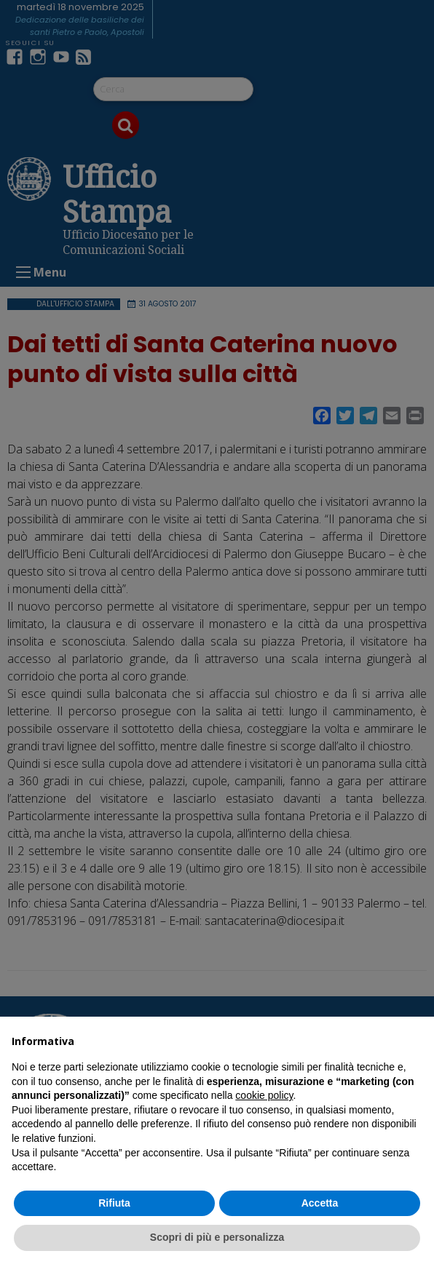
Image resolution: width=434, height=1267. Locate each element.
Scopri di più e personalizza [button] (217, 1237)
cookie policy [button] (264, 1095)
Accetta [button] (320, 1203)
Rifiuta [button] (114, 1203)
